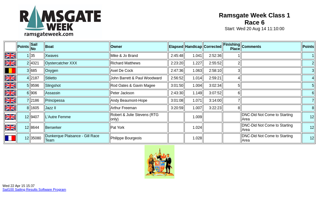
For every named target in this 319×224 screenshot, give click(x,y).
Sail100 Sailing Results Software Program (34, 189)
